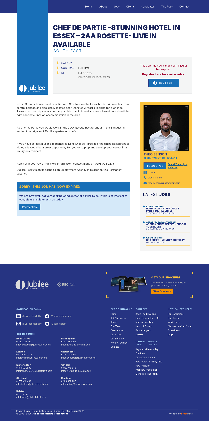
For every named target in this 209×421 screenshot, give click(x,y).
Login (170, 333)
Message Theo (155, 166)
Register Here (30, 207)
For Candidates (175, 314)
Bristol (20, 389)
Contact (183, 6)
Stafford (21, 376)
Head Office (23, 338)
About (96, 6)
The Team (116, 325)
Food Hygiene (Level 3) (147, 317)
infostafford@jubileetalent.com (31, 382)
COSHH (139, 333)
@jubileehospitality (28, 323)
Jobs (111, 6)
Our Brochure (117, 337)
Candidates (145, 6)
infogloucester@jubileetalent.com (33, 344)
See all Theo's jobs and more (177, 166)
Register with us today (147, 348)
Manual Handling (144, 322)
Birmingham (68, 338)
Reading (66, 376)
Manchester (23, 363)
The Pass (165, 6)
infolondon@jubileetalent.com (31, 356)
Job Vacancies (118, 317)
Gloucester (67, 351)
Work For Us (174, 322)
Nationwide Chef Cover (179, 325)
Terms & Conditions (42, 408)
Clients (126, 6)
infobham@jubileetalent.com (75, 344)
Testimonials (117, 329)
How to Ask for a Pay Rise (149, 360)
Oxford (65, 363)
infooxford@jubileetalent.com (76, 369)
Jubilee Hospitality (28, 316)
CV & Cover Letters (145, 356)
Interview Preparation (146, 368)
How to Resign (143, 364)
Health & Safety (143, 325)
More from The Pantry (147, 372)
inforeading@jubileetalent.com (76, 382)
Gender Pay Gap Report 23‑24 (69, 408)
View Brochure (161, 291)
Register (162, 83)
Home (81, 6)
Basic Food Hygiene (145, 314)
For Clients (173, 317)
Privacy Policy (23, 408)
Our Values (116, 333)
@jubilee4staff (54, 323)
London (20, 351)
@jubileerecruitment (57, 316)
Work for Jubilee (119, 341)
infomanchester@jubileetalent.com (33, 369)
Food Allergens (143, 329)
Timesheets (174, 329)
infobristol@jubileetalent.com (30, 395)
